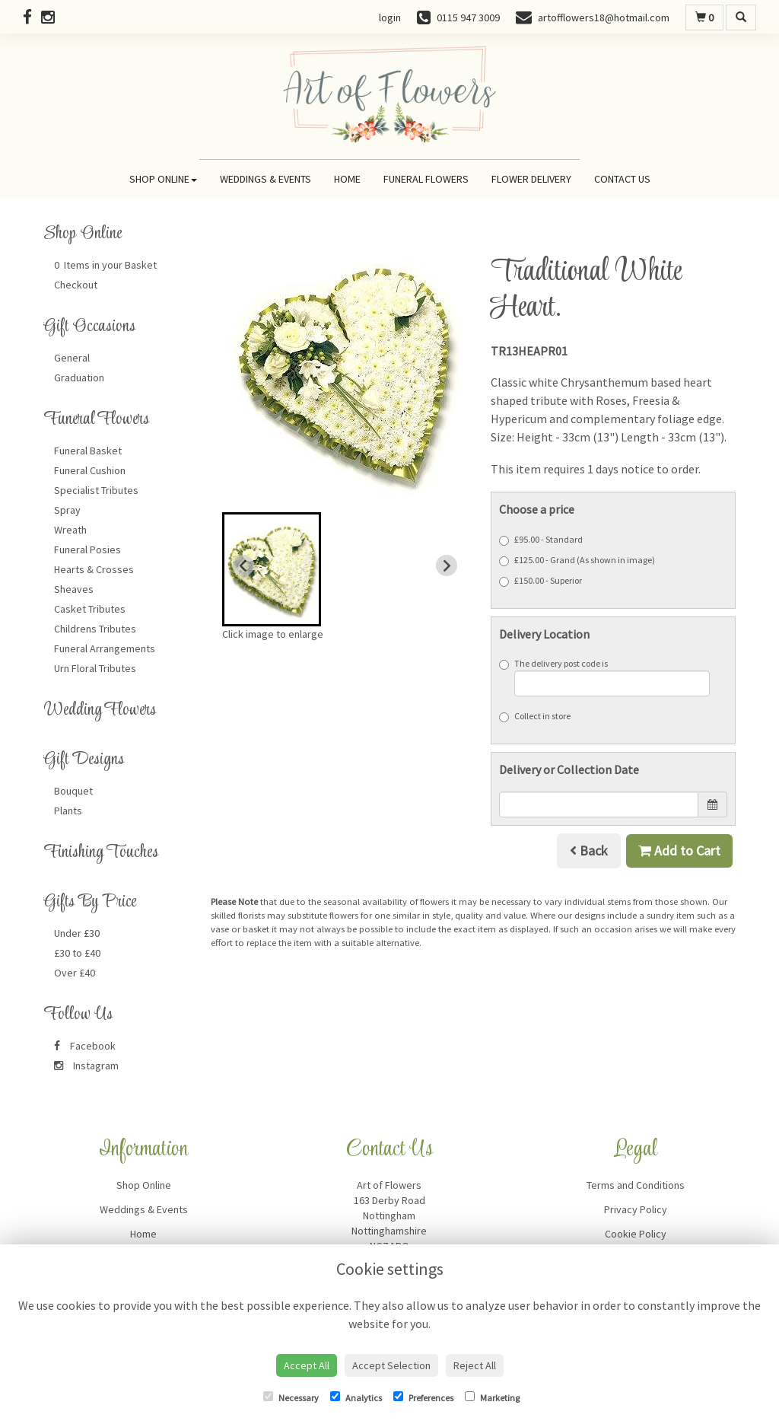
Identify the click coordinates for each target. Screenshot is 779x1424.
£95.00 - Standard (541, 540)
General (72, 358)
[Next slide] (446, 565)
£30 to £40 (77, 953)
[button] (271, 569)
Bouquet (73, 791)
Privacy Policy (635, 1209)
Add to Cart (679, 850)
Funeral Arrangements (104, 648)
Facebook (85, 1046)
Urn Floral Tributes (95, 668)
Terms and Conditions (636, 1185)
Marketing (492, 1397)
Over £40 (74, 973)
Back (589, 850)
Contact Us (622, 179)
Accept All (306, 1365)
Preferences (423, 1397)
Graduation (79, 377)
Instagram (86, 1065)
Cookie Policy (635, 1234)
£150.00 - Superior (540, 581)
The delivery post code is (605, 677)
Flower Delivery (531, 179)
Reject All (474, 1365)
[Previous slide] (243, 565)
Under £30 (77, 933)
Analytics (356, 1397)
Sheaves (74, 589)
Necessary (291, 1397)
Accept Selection (391, 1365)
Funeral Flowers (426, 179)
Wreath (70, 530)
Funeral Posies (87, 549)
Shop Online (163, 179)
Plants (68, 810)
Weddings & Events (265, 179)
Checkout (75, 284)
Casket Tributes (90, 609)
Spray (67, 510)
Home (347, 179)
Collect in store (535, 716)
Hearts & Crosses (94, 569)
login (390, 17)
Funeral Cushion (90, 470)
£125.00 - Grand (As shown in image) (577, 560)
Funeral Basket (88, 450)
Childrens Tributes (95, 629)
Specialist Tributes (96, 490)
